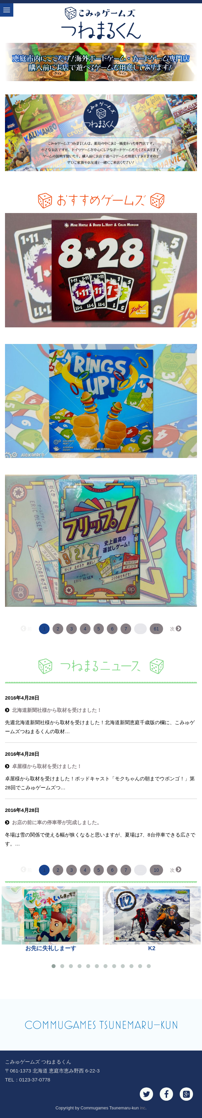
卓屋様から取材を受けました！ (47, 766)
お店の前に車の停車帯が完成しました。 (57, 822)
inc (142, 1107)
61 (156, 628)
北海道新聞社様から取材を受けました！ (57, 710)
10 (156, 870)
